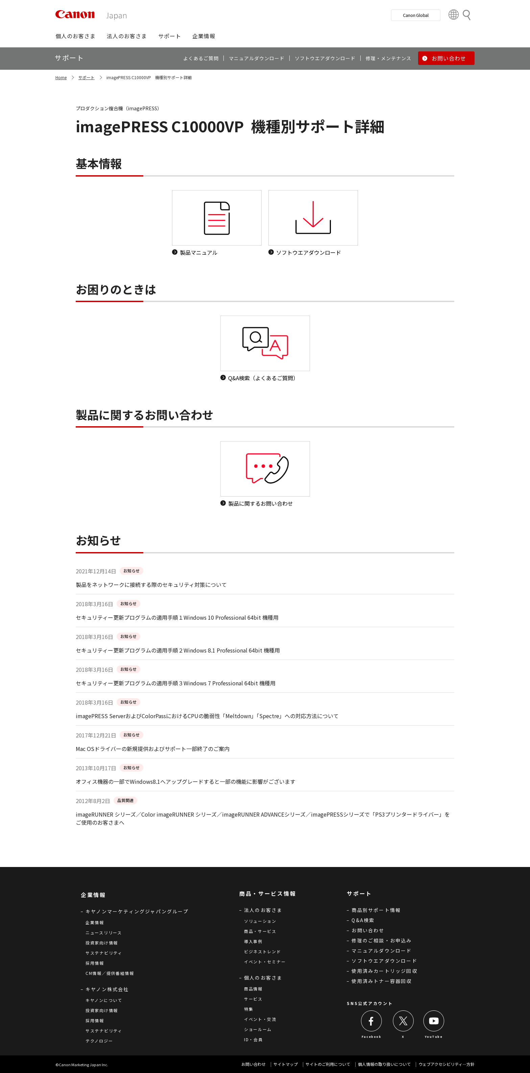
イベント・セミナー (265, 961)
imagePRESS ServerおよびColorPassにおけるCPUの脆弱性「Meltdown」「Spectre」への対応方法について (207, 716)
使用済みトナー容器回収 (382, 981)
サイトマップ (285, 1064)
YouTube (433, 1036)
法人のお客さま (263, 910)
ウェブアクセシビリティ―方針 (446, 1064)
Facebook (372, 1036)
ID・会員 (253, 1039)
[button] (75, 35)
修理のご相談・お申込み (382, 940)
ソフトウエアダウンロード (384, 960)
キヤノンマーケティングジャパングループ (137, 911)
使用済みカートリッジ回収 (384, 970)
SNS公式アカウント (370, 1003)
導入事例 (253, 941)
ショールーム (258, 1029)
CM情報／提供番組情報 (110, 973)
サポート (86, 77)
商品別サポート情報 (376, 910)
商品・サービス (260, 931)
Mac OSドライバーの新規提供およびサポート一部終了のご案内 (153, 749)
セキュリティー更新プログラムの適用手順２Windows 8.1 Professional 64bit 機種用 (178, 650)
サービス (253, 999)
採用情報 (95, 963)
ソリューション (260, 921)
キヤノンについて (104, 1000)
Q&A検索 (363, 920)
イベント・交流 (260, 1019)
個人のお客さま (263, 977)
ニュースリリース (104, 932)
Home (61, 77)
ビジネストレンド (262, 951)
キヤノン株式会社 (107, 989)
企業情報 (95, 922)
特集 (248, 1009)
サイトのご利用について (328, 1064)
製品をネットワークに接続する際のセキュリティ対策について (151, 584)
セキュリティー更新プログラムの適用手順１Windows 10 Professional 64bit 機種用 (177, 617)
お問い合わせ (368, 930)
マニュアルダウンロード (382, 950)
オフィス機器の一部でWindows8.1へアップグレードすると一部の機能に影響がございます (185, 781)
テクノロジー (99, 1041)
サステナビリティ (104, 953)
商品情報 (253, 988)
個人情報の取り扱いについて (384, 1064)
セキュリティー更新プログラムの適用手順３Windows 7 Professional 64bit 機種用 (175, 683)
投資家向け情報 (102, 942)
